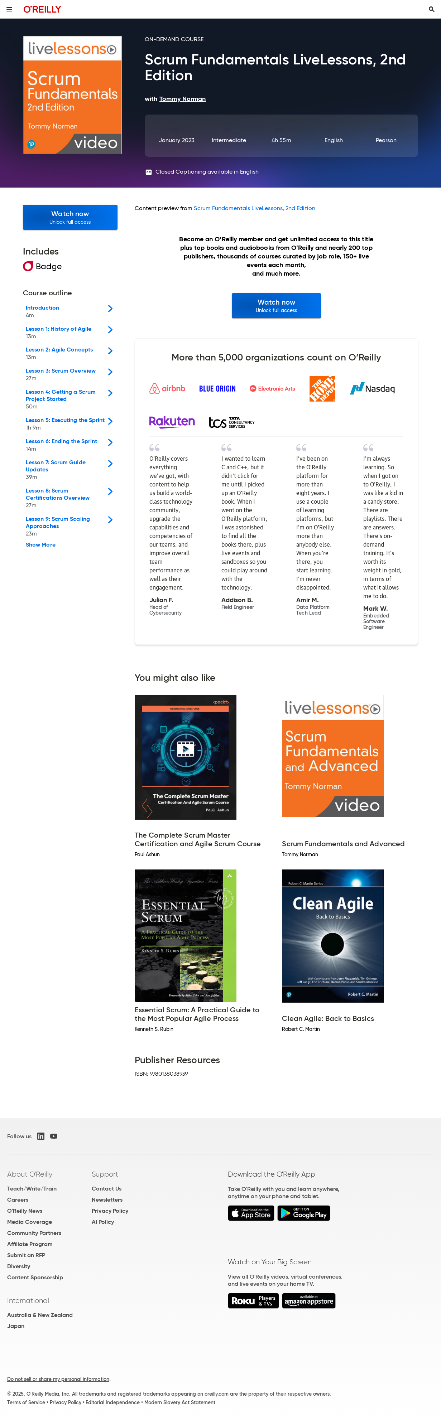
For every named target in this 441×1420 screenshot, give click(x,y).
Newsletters (107, 1199)
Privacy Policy (110, 1211)
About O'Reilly (29, 1174)
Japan (15, 1326)
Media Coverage (29, 1222)
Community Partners (34, 1233)
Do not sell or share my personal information (58, 1379)
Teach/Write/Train (32, 1188)
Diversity (18, 1266)
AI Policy (103, 1222)
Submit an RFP (26, 1255)
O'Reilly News (24, 1211)
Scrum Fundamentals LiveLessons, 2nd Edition (254, 208)
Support (105, 1174)
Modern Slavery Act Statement (179, 1402)
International (28, 1300)
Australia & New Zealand (40, 1315)
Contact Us (106, 1188)
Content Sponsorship (35, 1277)
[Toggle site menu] (9, 9)
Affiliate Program (30, 1244)
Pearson (386, 140)
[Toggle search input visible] (431, 9)
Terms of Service (26, 1402)
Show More (41, 545)
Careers (17, 1199)
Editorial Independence (113, 1402)
